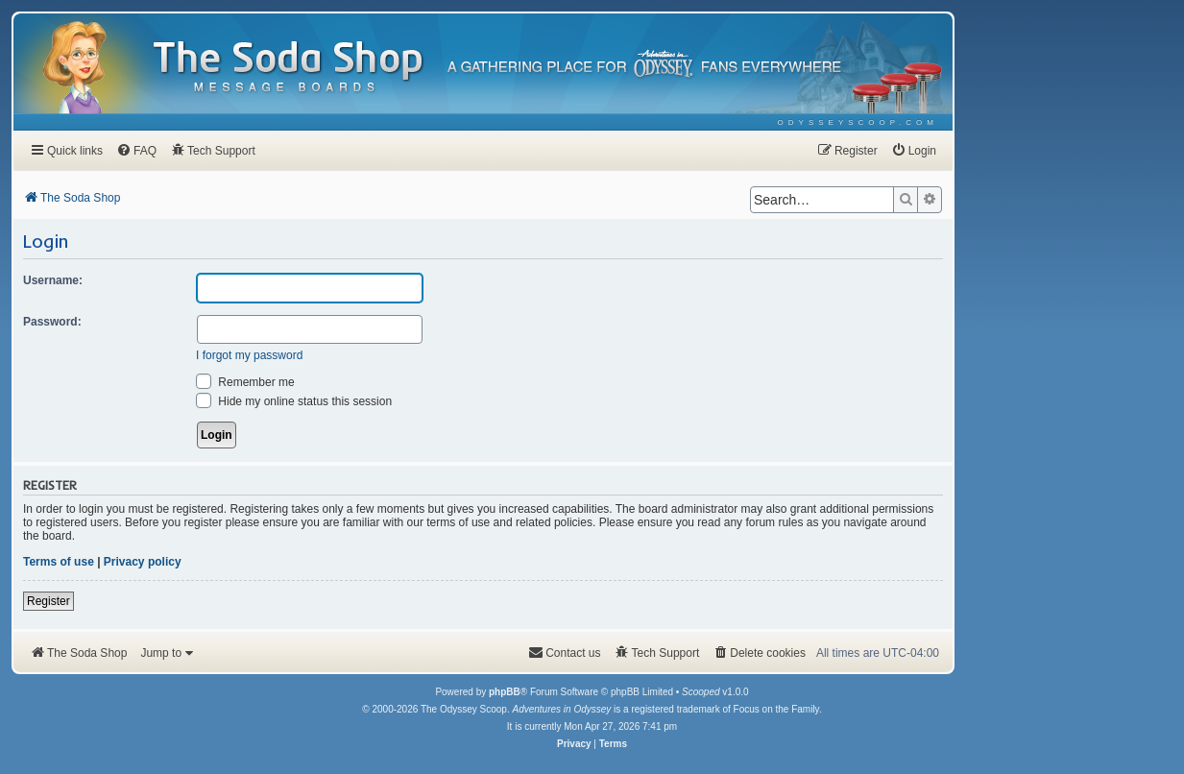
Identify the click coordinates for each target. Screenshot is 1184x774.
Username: (53, 280)
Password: (52, 321)
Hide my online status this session (294, 401)
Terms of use (58, 561)
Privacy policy (142, 561)
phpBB (504, 692)
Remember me (245, 382)
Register (48, 601)
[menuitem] (858, 122)
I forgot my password (249, 355)
